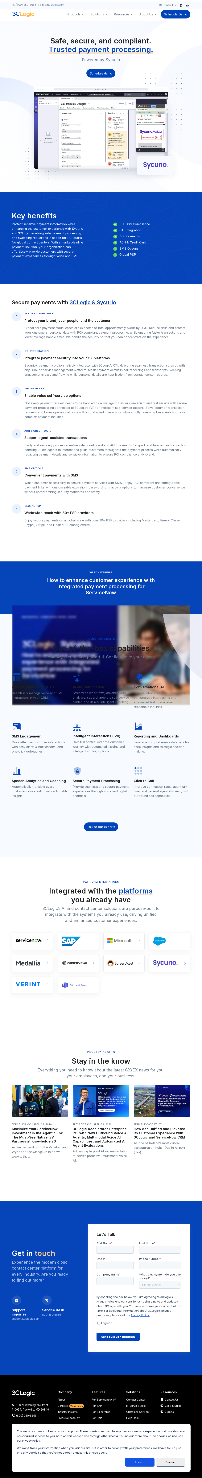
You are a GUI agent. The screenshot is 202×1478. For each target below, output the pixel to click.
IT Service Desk (136, 1405)
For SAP (97, 1405)
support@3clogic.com (25, 1318)
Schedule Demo (175, 14)
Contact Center (135, 1399)
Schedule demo (101, 73)
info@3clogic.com (51, 4)
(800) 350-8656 (24, 4)
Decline (170, 1462)
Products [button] (73, 14)
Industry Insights (68, 1411)
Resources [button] (121, 14)
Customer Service (137, 1411)
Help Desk (132, 1418)
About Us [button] (146, 14)
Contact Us (170, 1399)
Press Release (69, 1418)
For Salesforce (101, 1411)
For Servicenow (104, 1399)
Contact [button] (166, 5)
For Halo (97, 1418)
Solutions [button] (97, 14)
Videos (167, 1411)
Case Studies (171, 1405)
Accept (140, 1462)
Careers (71, 1405)
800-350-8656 (51, 1314)
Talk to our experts (101, 827)
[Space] (23, 1393)
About (61, 1399)
